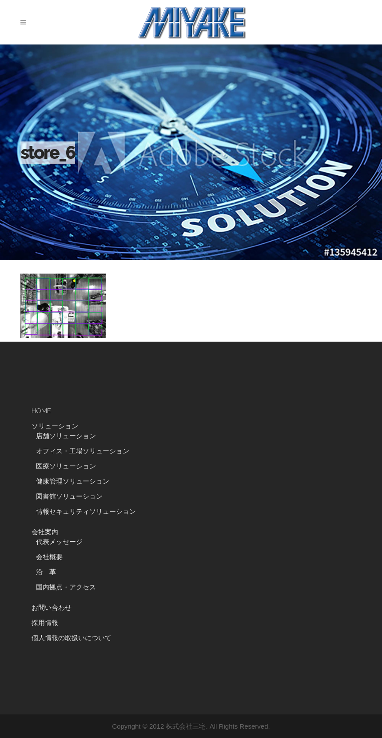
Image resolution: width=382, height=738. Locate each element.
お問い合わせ (52, 608)
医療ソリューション (66, 466)
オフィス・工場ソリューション (82, 451)
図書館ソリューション (69, 496)
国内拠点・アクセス (66, 587)
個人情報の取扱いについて (71, 638)
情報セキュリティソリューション (86, 512)
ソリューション (55, 426)
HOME (41, 411)
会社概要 (49, 557)
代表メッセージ (59, 542)
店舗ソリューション (66, 436)
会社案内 (45, 532)
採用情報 (45, 623)
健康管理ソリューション (72, 481)
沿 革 (49, 572)
